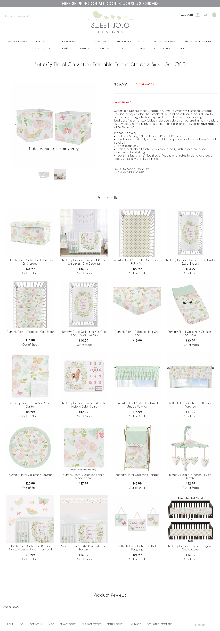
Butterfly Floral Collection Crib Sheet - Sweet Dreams (190, 262)
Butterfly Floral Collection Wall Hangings (137, 547)
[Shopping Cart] (214, 15)
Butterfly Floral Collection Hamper (137, 474)
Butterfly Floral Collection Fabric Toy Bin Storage (30, 262)
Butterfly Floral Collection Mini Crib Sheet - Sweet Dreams (84, 333)
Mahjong (105, 48)
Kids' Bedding (99, 41)
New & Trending (17, 41)
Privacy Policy (68, 624)
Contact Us (36, 624)
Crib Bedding (44, 41)
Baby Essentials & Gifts (198, 41)
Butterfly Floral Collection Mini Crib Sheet (137, 333)
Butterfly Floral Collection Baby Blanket (30, 405)
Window (85, 48)
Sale (182, 48)
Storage (65, 48)
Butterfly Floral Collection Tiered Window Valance (137, 405)
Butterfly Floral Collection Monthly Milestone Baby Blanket (83, 405)
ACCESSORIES (162, 48)
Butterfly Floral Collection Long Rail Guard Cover (190, 547)
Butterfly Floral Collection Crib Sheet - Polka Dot (137, 261)
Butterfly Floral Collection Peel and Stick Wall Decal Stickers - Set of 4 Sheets (30, 547)
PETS (123, 48)
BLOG (51, 624)
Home (10, 624)
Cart (206, 15)
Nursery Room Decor (130, 41)
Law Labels (135, 624)
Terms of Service (92, 624)
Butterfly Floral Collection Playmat (30, 474)
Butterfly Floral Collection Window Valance (190, 405)
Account (187, 15)
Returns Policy (115, 624)
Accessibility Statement (159, 624)
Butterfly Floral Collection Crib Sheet (30, 331)
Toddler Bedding (71, 41)
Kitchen (140, 48)
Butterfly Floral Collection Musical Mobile (190, 476)
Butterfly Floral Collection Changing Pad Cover (190, 333)
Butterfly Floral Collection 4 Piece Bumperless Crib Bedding (83, 262)
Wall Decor (42, 48)
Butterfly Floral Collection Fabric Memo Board (83, 476)
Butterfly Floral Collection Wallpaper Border (84, 547)
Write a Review (11, 606)
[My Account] (197, 15)
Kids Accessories (164, 41)
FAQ (22, 624)
